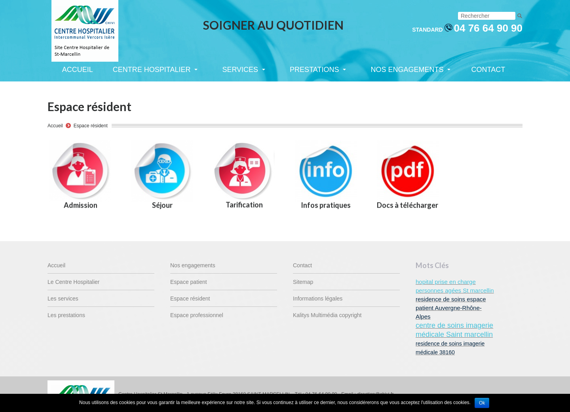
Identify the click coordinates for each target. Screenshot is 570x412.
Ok (482, 403)
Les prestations (66, 315)
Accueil (55, 126)
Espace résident (91, 126)
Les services (63, 298)
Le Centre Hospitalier (74, 282)
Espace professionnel (196, 315)
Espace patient (188, 282)
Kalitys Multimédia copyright (327, 315)
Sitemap (303, 282)
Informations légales (317, 298)
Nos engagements (192, 265)
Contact (302, 265)
